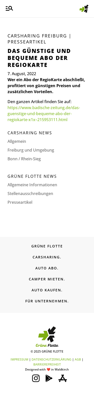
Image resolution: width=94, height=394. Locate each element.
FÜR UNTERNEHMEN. (47, 301)
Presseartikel (27, 42)
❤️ (48, 369)
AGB (78, 359)
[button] (9, 9)
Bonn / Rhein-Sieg (24, 159)
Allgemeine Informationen (32, 185)
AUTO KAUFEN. (47, 290)
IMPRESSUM (19, 359)
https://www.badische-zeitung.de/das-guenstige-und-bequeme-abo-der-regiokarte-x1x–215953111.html (44, 113)
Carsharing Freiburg (37, 36)
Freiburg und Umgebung (31, 150)
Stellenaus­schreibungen (30, 193)
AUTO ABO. (47, 268)
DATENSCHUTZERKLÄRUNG (51, 359)
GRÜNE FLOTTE (47, 246)
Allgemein (17, 141)
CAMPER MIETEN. (47, 279)
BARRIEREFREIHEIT (47, 364)
